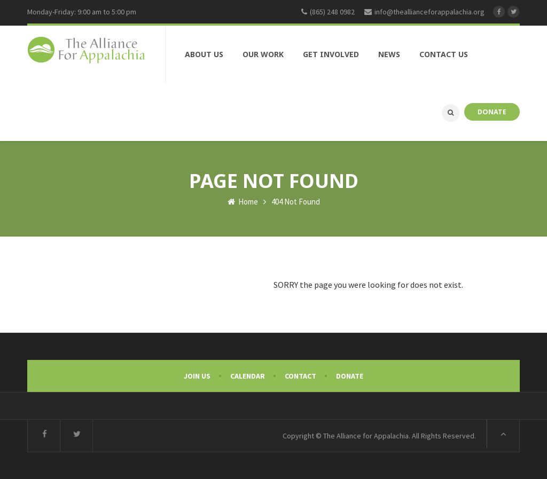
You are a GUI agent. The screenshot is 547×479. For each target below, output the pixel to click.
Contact (300, 376)
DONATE (492, 111)
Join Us (197, 376)
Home (243, 202)
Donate (349, 376)
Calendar (247, 376)
